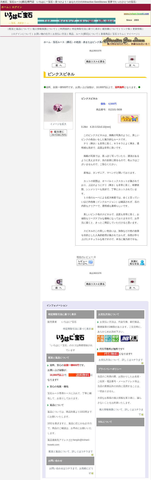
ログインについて (22, 34)
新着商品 (105, 34)
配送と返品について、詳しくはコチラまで (71, 451)
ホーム (5, 7)
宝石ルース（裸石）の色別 (67, 42)
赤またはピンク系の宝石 (96, 42)
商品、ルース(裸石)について (83, 34)
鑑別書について (110, 29)
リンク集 (125, 29)
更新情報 (137, 29)
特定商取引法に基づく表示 (86, 29)
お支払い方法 (59, 34)
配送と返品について (19, 29)
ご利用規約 (63, 29)
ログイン (17, 7)
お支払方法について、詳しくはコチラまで (121, 359)
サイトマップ (67, 21)
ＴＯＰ (47, 21)
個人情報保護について (44, 29)
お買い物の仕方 (42, 34)
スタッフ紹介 (86, 21)
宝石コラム (118, 34)
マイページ (132, 34)
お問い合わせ (106, 21)
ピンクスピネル (119, 42)
